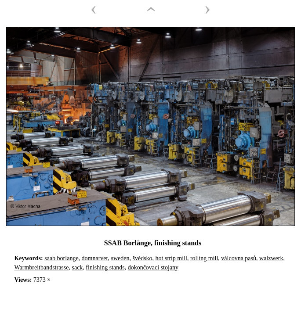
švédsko (142, 258)
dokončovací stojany (153, 267)
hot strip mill (171, 258)
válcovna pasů (238, 258)
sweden (120, 258)
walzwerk (271, 258)
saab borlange (61, 258)
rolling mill (204, 258)
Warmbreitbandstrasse (41, 267)
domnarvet (95, 258)
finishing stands (105, 267)
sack (77, 267)
